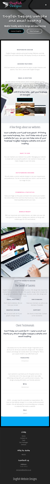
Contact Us (23, 438)
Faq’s (23, 440)
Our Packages (23, 442)
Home (24, 436)
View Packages (34, 31)
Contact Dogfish (16, 31)
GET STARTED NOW (25, 99)
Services (23, 444)
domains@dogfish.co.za (23, 470)
